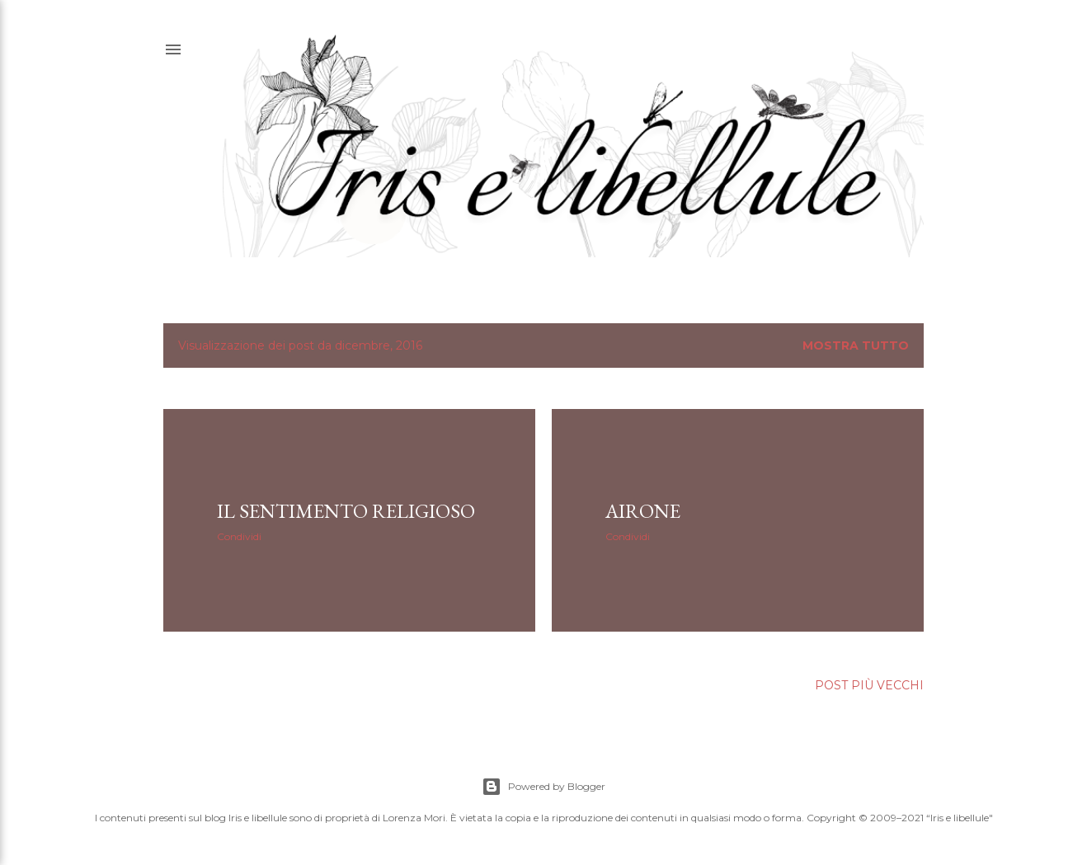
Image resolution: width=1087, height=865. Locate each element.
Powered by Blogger (543, 787)
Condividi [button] (239, 536)
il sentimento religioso (346, 511)
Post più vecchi (869, 685)
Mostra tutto (855, 345)
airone (642, 511)
